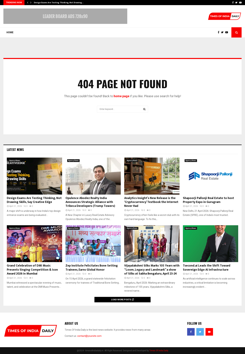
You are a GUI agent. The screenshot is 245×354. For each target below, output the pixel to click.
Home (9, 32)
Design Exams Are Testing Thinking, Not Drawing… (59, 2)
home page (121, 96)
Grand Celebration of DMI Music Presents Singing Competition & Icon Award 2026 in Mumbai (32, 269)
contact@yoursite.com (89, 336)
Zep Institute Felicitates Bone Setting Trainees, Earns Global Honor (92, 267)
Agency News (14, 160)
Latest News (15, 149)
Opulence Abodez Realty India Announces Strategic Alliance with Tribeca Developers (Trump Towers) (90, 202)
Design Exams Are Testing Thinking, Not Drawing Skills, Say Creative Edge (34, 200)
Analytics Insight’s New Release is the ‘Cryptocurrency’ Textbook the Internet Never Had (151, 202)
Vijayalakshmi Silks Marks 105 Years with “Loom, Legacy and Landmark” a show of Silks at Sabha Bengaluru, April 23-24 (151, 269)
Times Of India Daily (158, 350)
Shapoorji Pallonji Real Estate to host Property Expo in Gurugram (208, 200)
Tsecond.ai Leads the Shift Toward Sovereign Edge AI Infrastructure (206, 267)
